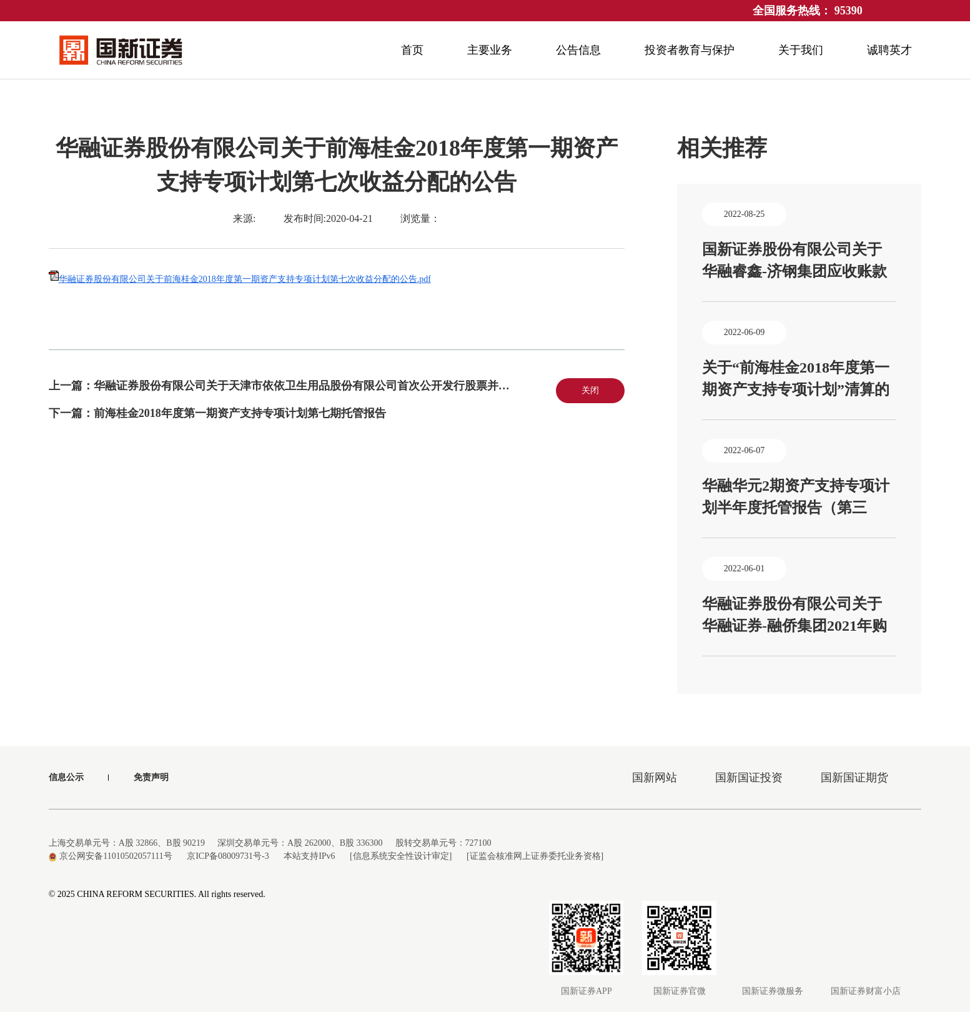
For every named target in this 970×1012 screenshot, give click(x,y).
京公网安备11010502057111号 (110, 856)
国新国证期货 (854, 777)
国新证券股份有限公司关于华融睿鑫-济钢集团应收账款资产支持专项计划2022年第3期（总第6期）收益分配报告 (795, 262)
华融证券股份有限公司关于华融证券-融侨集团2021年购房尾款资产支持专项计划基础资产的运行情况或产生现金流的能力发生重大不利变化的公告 (794, 616)
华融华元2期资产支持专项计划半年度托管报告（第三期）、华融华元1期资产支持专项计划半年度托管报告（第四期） (795, 498)
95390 (848, 10)
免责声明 (151, 777)
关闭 (590, 390)
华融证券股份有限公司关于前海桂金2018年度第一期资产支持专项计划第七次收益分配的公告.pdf (245, 279)
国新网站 (654, 777)
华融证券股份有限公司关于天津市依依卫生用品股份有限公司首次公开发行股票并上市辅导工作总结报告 (352, 385)
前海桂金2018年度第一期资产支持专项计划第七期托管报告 (240, 413)
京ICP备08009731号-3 (228, 856)
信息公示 (66, 777)
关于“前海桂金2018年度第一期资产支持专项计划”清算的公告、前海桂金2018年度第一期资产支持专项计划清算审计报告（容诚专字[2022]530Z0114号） (795, 380)
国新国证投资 (749, 777)
